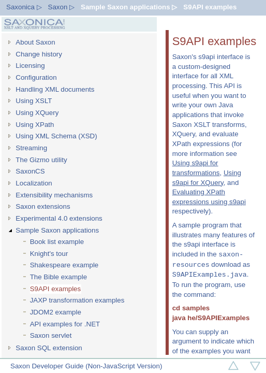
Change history (39, 54)
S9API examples (210, 7)
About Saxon (35, 42)
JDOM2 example (55, 312)
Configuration (36, 77)
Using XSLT (34, 101)
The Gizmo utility (41, 160)
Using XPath (35, 124)
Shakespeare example (64, 265)
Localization (34, 183)
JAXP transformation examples (77, 300)
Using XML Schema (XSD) (56, 136)
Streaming (31, 148)
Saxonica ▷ (24, 7)
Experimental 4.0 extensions (59, 218)
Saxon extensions (43, 206)
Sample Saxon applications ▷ (129, 7)
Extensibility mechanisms (54, 195)
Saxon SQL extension (49, 348)
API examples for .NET (65, 324)
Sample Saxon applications (57, 230)
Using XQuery (37, 113)
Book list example (57, 242)
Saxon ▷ (61, 7)
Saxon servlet (51, 335)
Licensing (30, 65)
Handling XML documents (55, 89)
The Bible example (58, 277)
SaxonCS (30, 171)
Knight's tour (49, 253)
